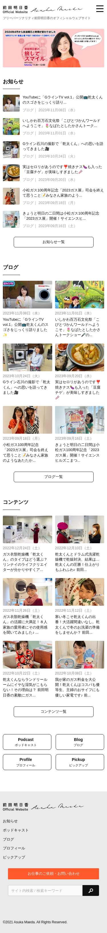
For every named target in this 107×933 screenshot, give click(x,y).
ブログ (8, 839)
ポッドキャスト (16, 830)
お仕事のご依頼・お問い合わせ (54, 873)
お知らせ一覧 (54, 242)
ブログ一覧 (53, 476)
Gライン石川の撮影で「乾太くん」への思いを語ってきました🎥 (26, 387)
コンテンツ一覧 (53, 711)
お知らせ (10, 821)
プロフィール (14, 848)
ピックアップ (14, 857)
